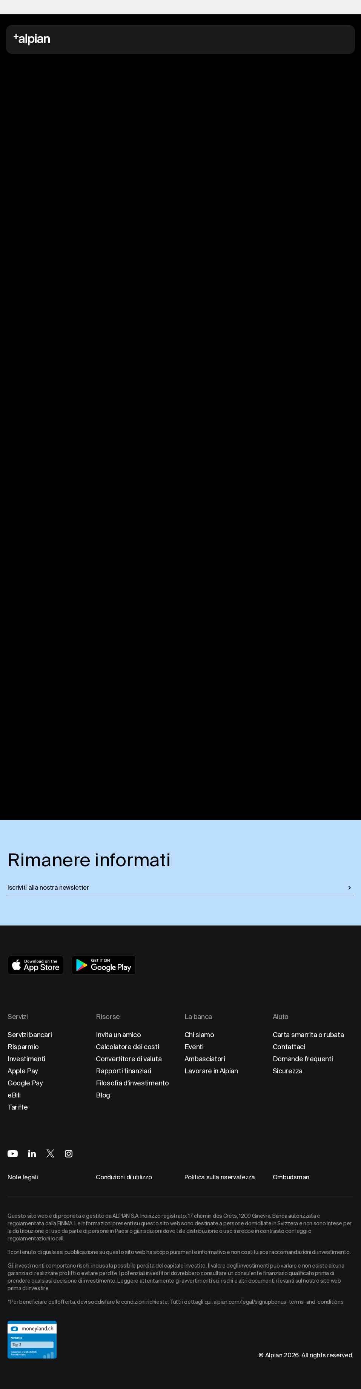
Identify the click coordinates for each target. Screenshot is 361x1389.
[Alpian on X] (50, 1153)
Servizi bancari (30, 1034)
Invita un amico (118, 1034)
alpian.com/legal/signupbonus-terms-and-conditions (278, 1301)
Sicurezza (288, 1071)
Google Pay (25, 1083)
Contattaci (289, 1046)
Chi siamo (199, 1034)
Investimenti (26, 1058)
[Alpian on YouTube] (13, 1153)
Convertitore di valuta (128, 1058)
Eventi (194, 1046)
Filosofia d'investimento (132, 1083)
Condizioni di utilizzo (124, 1177)
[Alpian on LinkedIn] (32, 1153)
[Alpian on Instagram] (68, 1153)
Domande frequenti (303, 1058)
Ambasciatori (204, 1058)
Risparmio (23, 1046)
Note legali (23, 1177)
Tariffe (18, 1107)
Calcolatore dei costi (127, 1046)
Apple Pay (23, 1071)
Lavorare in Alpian (211, 1071)
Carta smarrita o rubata (308, 1034)
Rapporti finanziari (123, 1071)
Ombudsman (291, 1177)
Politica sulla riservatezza (219, 1177)
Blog (103, 1095)
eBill (14, 1095)
